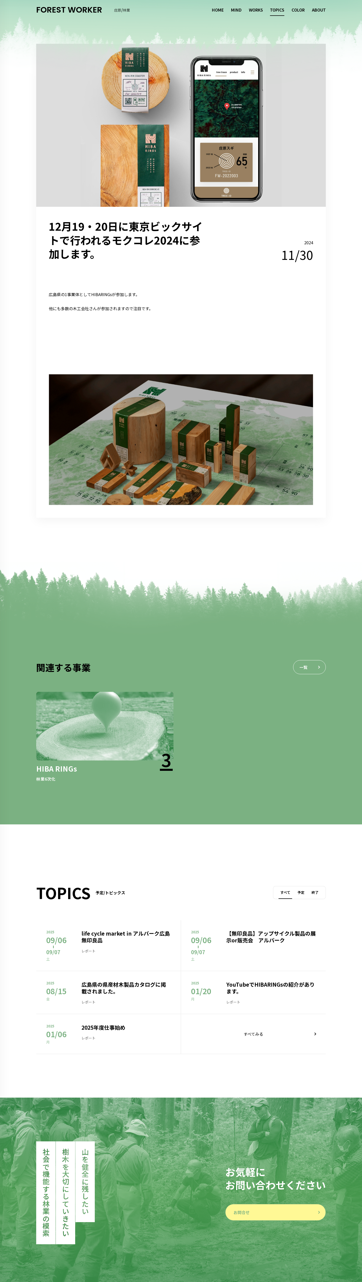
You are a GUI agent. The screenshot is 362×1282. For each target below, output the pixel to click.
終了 (315, 892)
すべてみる (253, 1034)
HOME (218, 10)
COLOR (298, 10)
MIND (236, 10)
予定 (300, 892)
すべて (285, 892)
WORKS (256, 10)
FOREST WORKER (69, 10)
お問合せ (242, 1212)
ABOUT (319, 10)
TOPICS (277, 10)
